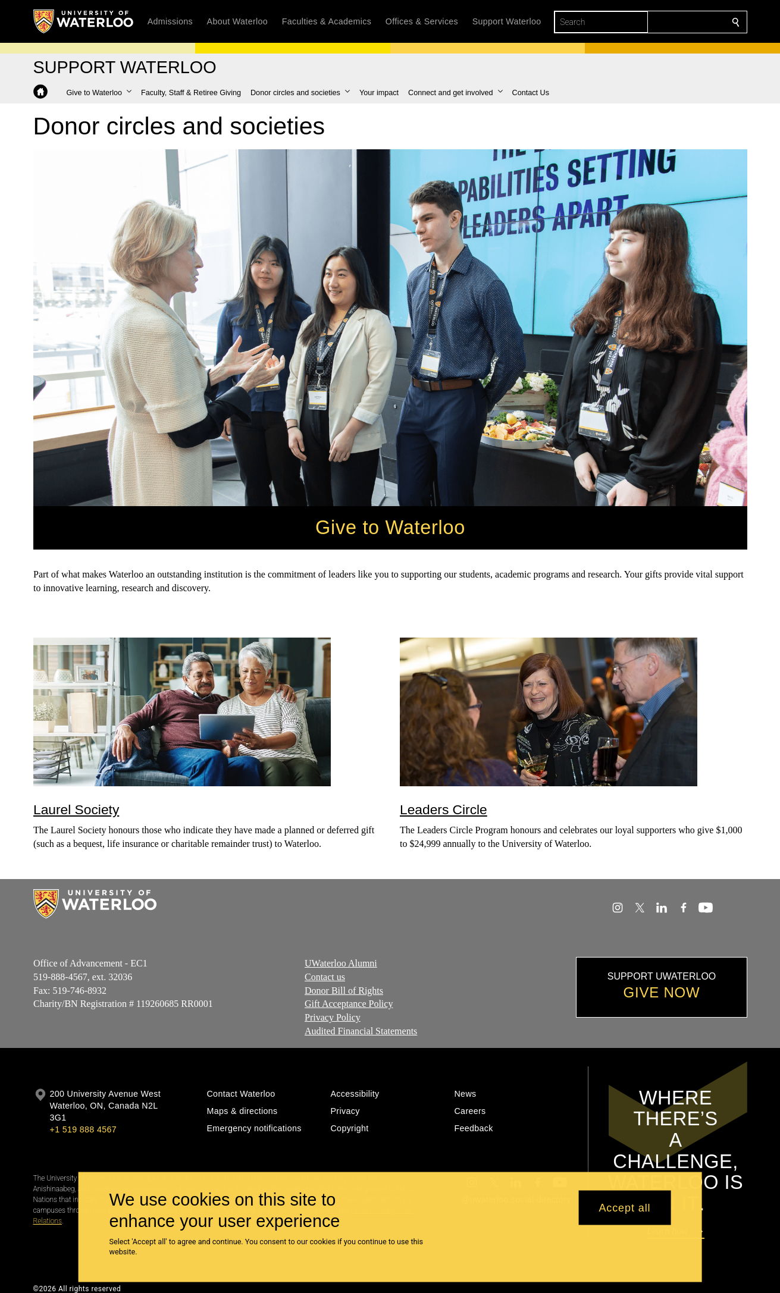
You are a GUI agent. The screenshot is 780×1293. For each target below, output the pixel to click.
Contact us (325, 977)
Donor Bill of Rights (344, 990)
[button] (99, 92)
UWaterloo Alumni (341, 963)
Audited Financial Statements (361, 1031)
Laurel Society (76, 809)
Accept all (624, 1207)
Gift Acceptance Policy (349, 1004)
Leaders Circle (443, 809)
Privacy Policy (333, 1017)
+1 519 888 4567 (83, 1129)
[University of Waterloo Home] (83, 21)
